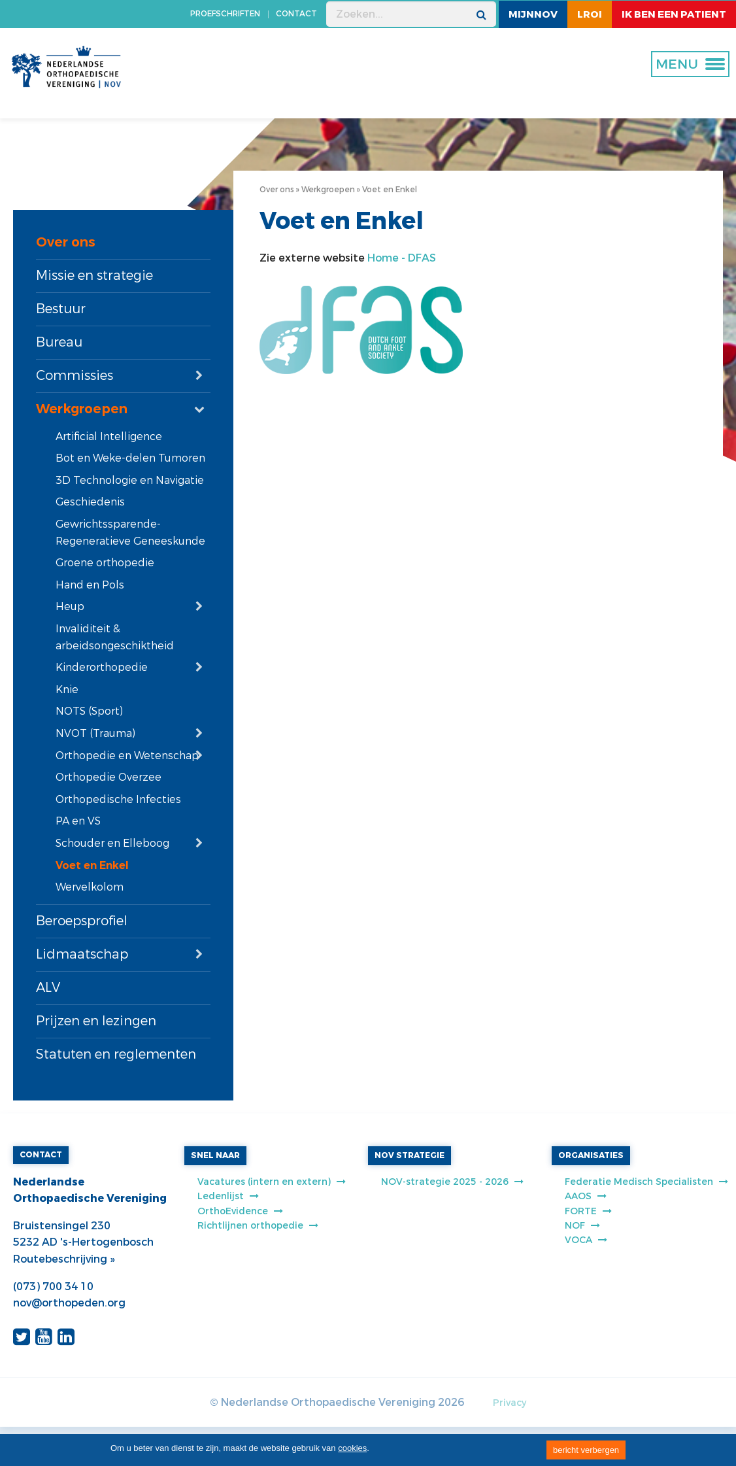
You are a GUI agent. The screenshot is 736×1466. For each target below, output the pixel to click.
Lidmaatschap (82, 954)
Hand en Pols (90, 585)
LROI (589, 14)
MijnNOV (533, 14)
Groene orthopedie (105, 563)
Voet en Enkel (92, 865)
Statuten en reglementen (116, 1054)
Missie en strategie (94, 275)
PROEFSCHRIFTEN (225, 14)
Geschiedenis (90, 502)
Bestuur (61, 309)
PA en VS (78, 821)
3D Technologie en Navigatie (130, 480)
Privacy (509, 1403)
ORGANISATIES (591, 1155)
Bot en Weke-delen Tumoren (130, 458)
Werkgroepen (81, 409)
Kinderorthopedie (102, 667)
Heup (70, 606)
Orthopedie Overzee (108, 777)
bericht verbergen (586, 1450)
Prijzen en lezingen (96, 1021)
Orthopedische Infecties (118, 799)
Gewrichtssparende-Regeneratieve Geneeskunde (130, 532)
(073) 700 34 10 (53, 1286)
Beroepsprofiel (81, 921)
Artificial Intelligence (109, 436)
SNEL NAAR (215, 1155)
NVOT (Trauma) (95, 733)
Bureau (59, 342)
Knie (67, 689)
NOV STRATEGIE (409, 1155)
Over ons (65, 242)
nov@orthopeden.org (69, 1303)
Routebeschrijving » (63, 1259)
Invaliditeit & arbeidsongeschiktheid (115, 637)
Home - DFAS (401, 258)
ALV (48, 988)
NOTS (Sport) (89, 711)
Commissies (74, 375)
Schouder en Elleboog (112, 843)
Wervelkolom (90, 887)
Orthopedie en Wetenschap (127, 755)
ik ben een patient (674, 14)
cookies (352, 1448)
